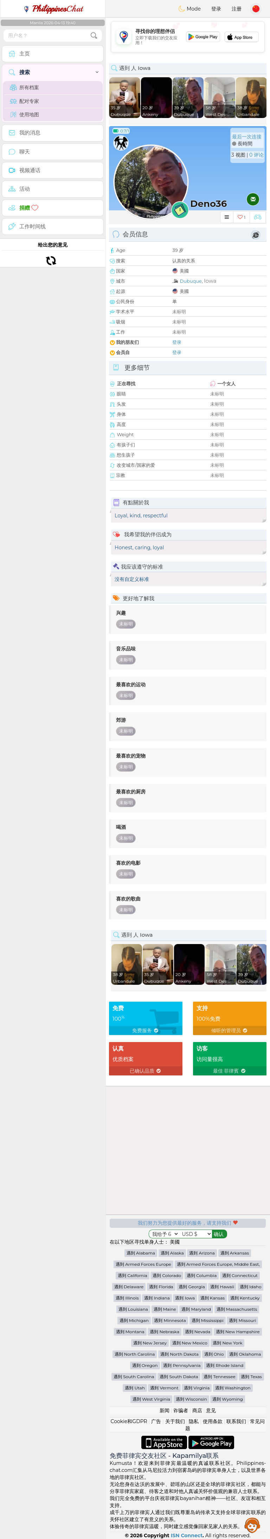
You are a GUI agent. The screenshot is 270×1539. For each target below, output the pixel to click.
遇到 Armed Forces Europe (143, 1264)
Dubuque (190, 281)
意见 (211, 1410)
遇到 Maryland (196, 1309)
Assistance (252, 1525)
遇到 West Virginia (151, 1399)
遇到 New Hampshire (238, 1331)
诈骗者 (180, 1410)
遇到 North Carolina (135, 1354)
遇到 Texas (251, 1376)
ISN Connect (187, 1535)
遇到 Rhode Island (224, 1365)
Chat (53, 9)
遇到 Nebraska (164, 1331)
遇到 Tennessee (219, 1376)
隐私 (194, 1421)
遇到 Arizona (201, 1253)
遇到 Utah (134, 1387)
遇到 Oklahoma (245, 1354)
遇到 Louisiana (133, 1309)
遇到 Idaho (251, 1286)
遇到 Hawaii (222, 1286)
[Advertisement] (188, 37)
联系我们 (236, 1421)
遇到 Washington (233, 1387)
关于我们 (175, 1421)
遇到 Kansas (212, 1298)
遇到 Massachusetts (237, 1309)
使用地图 (24, 114)
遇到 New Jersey (150, 1342)
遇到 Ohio (214, 1354)
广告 (156, 1421)
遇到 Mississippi (208, 1320)
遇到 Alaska (172, 1253)
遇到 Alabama (141, 1253)
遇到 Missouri (242, 1320)
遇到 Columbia (202, 1275)
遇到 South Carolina (134, 1376)
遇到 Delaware (129, 1286)
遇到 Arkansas (234, 1253)
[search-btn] (94, 36)
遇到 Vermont (164, 1387)
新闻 (164, 1410)
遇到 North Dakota (179, 1354)
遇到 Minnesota (170, 1320)
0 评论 (256, 155)
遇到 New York (227, 1342)
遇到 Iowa (185, 1298)
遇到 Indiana (157, 1298)
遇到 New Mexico (189, 1342)
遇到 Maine (165, 1309)
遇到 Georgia (192, 1286)
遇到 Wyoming (227, 1399)
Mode (189, 8)
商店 (197, 1410)
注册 (237, 9)
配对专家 (24, 101)
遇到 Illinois (127, 1298)
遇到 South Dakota (179, 1376)
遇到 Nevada (198, 1331)
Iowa (210, 280)
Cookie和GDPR (129, 1421)
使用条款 (213, 1421)
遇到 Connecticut (240, 1275)
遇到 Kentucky (245, 1298)
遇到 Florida (161, 1286)
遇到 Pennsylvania (181, 1365)
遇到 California (132, 1275)
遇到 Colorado (167, 1275)
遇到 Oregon (145, 1365)
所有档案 (24, 87)
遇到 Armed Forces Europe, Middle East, (218, 1264)
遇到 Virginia (197, 1387)
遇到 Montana (130, 1331)
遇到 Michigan (134, 1320)
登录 (216, 9)
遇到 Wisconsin (191, 1399)
